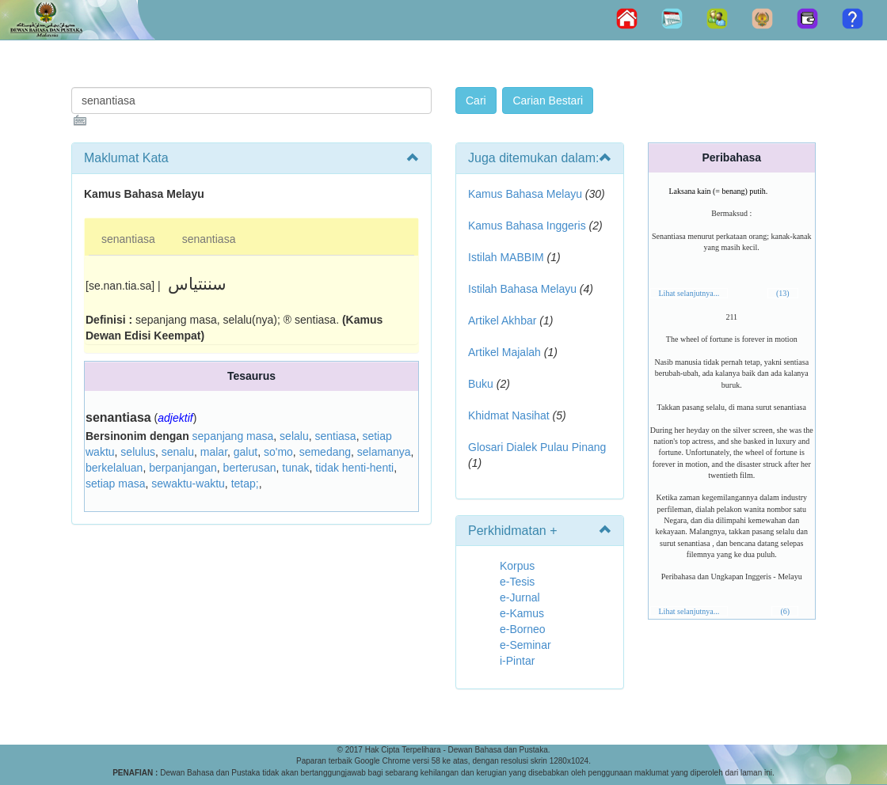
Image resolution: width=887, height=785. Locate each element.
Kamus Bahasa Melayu (526, 194)
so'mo (278, 452)
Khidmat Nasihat (509, 415)
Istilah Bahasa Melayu (522, 289)
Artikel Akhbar (502, 320)
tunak (295, 467)
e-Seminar (525, 645)
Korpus (517, 565)
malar (213, 452)
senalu (178, 452)
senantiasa (128, 239)
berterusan (249, 467)
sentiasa (335, 436)
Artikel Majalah (504, 352)
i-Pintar (517, 660)
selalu (294, 436)
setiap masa (115, 483)
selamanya (384, 452)
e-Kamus (522, 613)
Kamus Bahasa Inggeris (527, 225)
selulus (137, 452)
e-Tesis (517, 581)
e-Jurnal (520, 597)
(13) (783, 293)
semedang (325, 452)
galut (245, 452)
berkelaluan (114, 467)
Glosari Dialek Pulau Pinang (537, 447)
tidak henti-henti (354, 467)
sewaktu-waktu (188, 483)
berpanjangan (183, 467)
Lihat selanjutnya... (689, 293)
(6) (785, 611)
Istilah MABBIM (506, 257)
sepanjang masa (233, 436)
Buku (480, 383)
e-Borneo (523, 629)
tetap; (245, 483)
